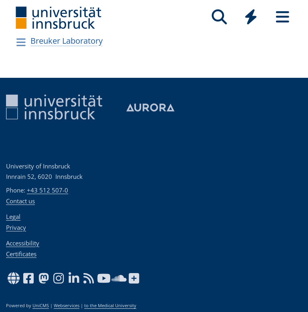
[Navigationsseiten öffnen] (21, 42)
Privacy (16, 227)
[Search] (219, 17)
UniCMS (40, 305)
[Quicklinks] (251, 17)
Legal (13, 217)
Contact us (20, 201)
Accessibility (22, 243)
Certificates (21, 254)
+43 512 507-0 (47, 190)
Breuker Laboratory (66, 40)
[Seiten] (282, 17)
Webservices (66, 305)
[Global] (250, 17)
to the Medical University (110, 305)
